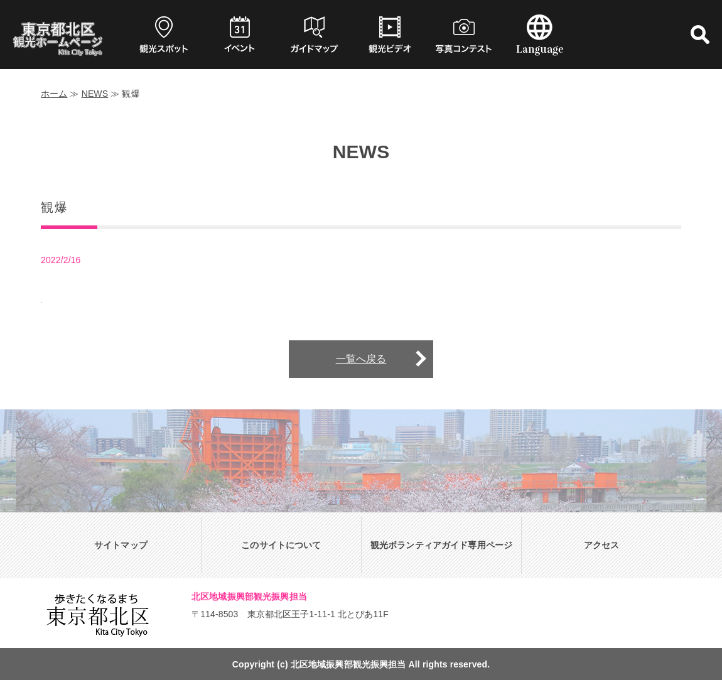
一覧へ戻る (361, 358)
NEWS (95, 94)
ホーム (54, 94)
